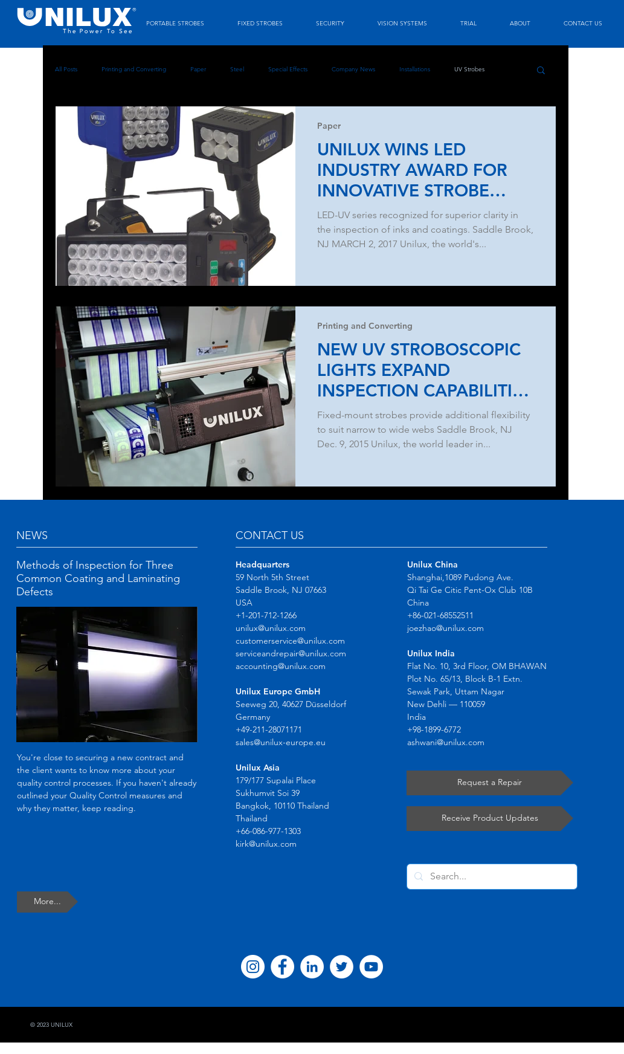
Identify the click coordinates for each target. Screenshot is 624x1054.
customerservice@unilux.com (290, 640)
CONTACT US (270, 535)
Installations (414, 69)
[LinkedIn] (312, 966)
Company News (353, 69)
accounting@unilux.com (281, 666)
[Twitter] (341, 966)
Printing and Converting (133, 69)
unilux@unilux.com (271, 627)
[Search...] (491, 876)
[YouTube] (371, 966)
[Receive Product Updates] (490, 818)
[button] (541, 71)
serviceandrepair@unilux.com (291, 653)
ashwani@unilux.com (445, 742)
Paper (198, 69)
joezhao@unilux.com (445, 627)
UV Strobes (469, 69)
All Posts (66, 69)
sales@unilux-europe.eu (281, 742)
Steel (237, 69)
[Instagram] (253, 966)
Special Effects (287, 69)
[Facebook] (282, 966)
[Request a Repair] (490, 783)
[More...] (47, 902)
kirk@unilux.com (266, 843)
